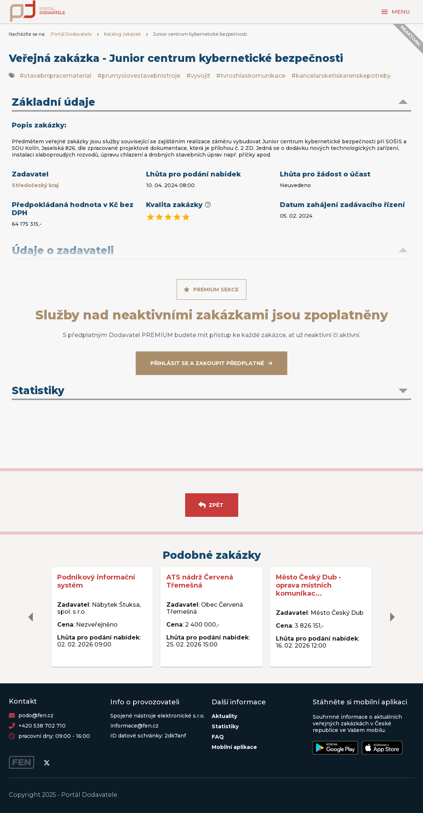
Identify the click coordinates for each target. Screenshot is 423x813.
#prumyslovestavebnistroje (138, 75)
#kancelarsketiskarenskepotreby (341, 75)
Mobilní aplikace (234, 747)
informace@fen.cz (134, 725)
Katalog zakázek (122, 34)
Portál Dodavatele (71, 34)
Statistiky (225, 726)
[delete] (30, 617)
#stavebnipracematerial (55, 75)
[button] (211, 103)
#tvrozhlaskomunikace (250, 75)
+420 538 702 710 (42, 725)
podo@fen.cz (35, 715)
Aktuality (224, 716)
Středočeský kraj (35, 185)
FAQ (218, 736)
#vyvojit (198, 75)
